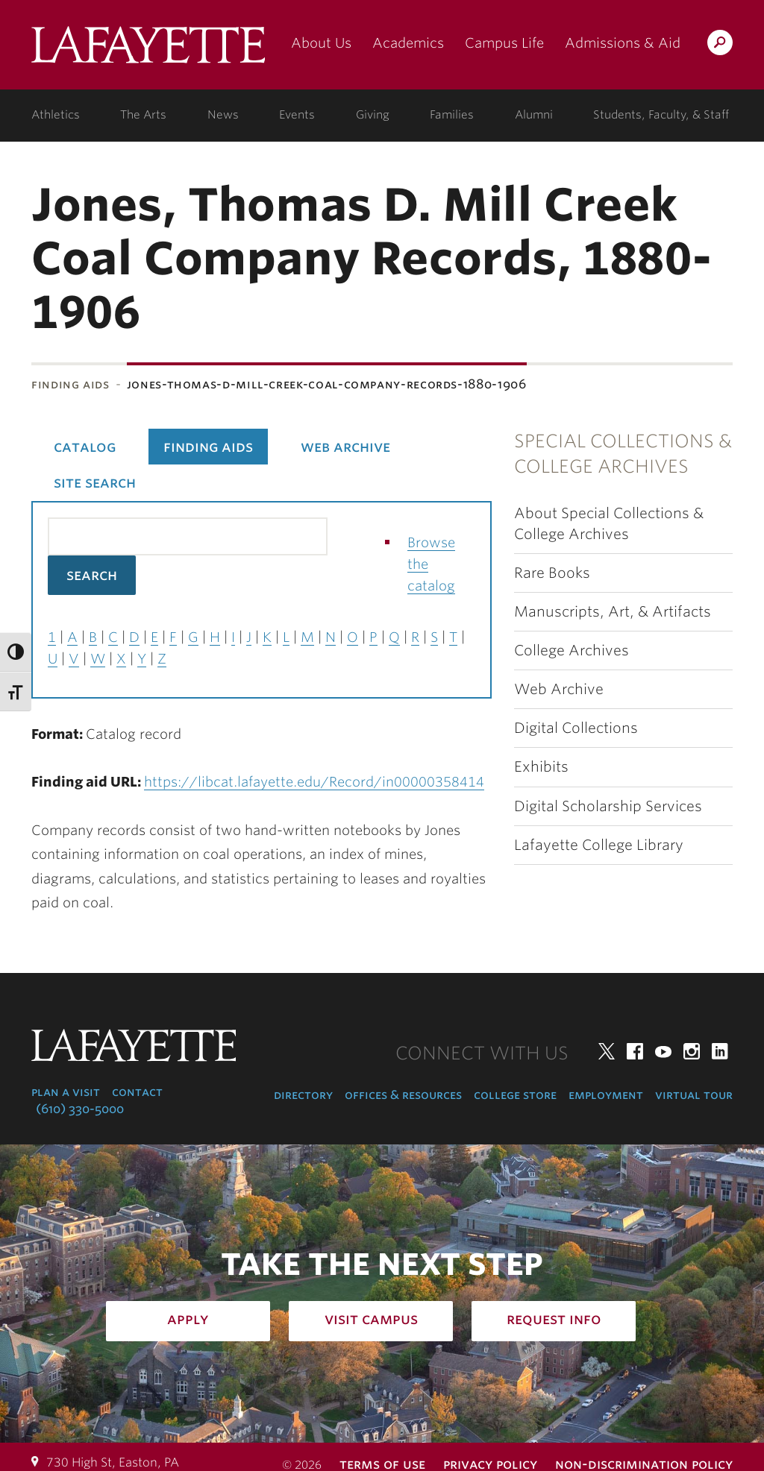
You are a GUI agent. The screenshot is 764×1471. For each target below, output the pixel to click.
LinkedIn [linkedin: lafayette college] (720, 1051)
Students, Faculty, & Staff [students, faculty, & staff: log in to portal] (661, 115)
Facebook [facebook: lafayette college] (635, 1051)
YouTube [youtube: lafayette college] (663, 1051)
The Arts (143, 115)
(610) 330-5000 (80, 1109)
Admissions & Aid (622, 43)
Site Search (95, 482)
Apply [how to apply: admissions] (188, 1319)
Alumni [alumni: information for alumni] (534, 115)
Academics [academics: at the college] (408, 43)
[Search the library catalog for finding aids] (188, 536)
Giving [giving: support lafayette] (372, 115)
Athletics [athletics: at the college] (55, 115)
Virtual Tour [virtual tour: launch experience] (694, 1095)
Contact (137, 1092)
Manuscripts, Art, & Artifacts (612, 611)
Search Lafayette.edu (720, 45)
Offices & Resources (403, 1095)
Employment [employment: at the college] (606, 1095)
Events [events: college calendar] (297, 115)
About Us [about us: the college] (321, 43)
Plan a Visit (65, 1092)
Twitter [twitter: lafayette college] (606, 1051)
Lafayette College (148, 50)
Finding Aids (70, 384)
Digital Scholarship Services (608, 806)
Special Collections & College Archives (623, 453)
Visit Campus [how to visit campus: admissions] (371, 1319)
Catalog (85, 447)
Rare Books (552, 573)
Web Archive (559, 689)
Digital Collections (576, 728)
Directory (303, 1095)
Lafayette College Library (598, 845)
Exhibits (541, 766)
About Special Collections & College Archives (609, 523)
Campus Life (504, 43)
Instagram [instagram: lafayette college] (691, 1051)
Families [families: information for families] (452, 115)
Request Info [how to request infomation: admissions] (554, 1319)
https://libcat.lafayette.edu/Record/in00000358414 (314, 782)
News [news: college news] (223, 115)
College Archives (571, 650)
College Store (515, 1095)
